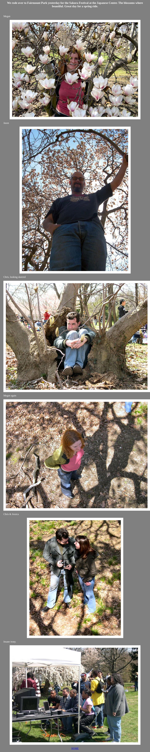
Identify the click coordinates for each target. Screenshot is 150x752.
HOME (75, 748)
